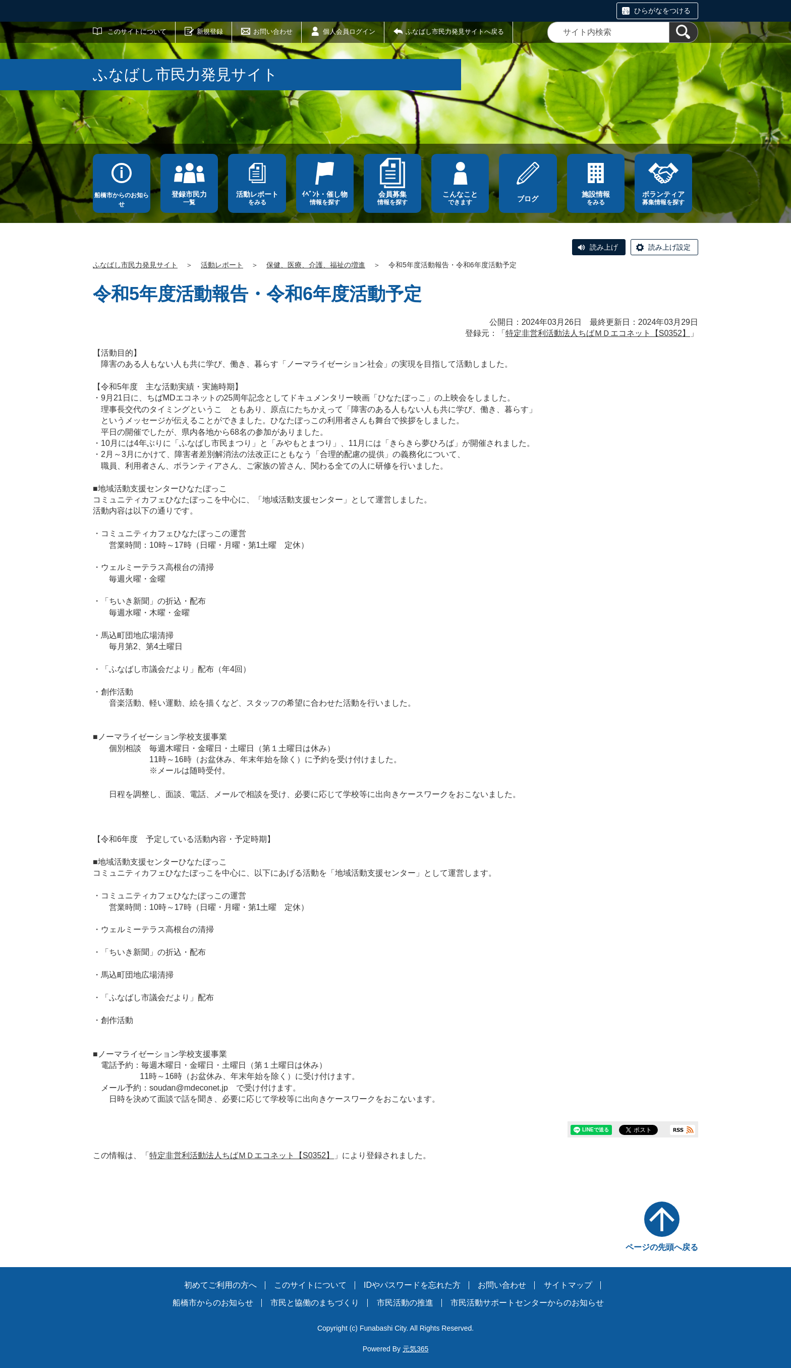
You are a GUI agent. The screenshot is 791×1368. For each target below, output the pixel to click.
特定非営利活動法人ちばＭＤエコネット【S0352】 (597, 333)
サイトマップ (568, 1285)
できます (460, 198)
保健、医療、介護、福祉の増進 (315, 265)
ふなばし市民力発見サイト (135, 265)
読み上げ (604, 247)
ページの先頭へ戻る (662, 1247)
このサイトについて (136, 31)
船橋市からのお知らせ (121, 200)
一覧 (189, 198)
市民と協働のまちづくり (314, 1302)
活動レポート (222, 265)
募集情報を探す (663, 198)
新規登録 (210, 31)
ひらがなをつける (662, 11)
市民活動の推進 (405, 1302)
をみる (257, 198)
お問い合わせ (273, 31)
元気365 (415, 1349)
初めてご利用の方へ (220, 1285)
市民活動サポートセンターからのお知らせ (527, 1302)
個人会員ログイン (349, 31)
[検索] (683, 32)
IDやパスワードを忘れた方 (412, 1285)
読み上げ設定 (669, 247)
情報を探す (325, 198)
